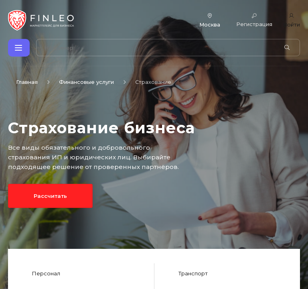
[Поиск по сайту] (159, 47)
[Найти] (287, 47)
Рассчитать (44, 196)
